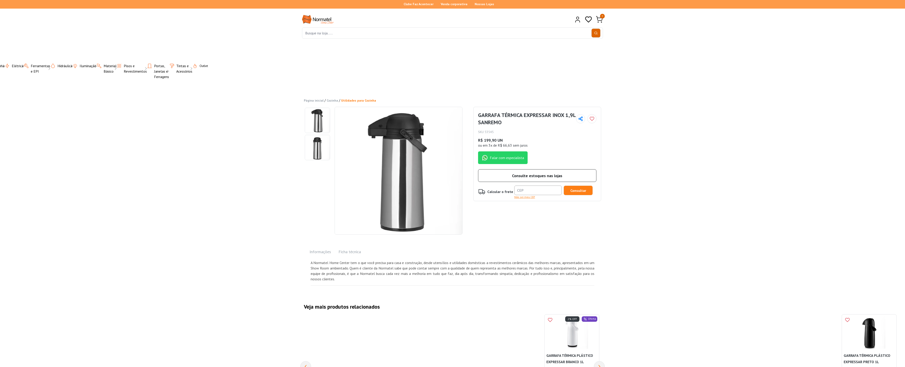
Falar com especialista (503, 158)
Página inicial (314, 100)
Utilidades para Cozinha (358, 100)
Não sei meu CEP (524, 197)
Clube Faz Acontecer (418, 4)
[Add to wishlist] (591, 118)
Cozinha (332, 100)
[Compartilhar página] (580, 118)
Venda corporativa (454, 4)
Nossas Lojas (484, 4)
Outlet (197, 66)
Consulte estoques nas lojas (537, 175)
